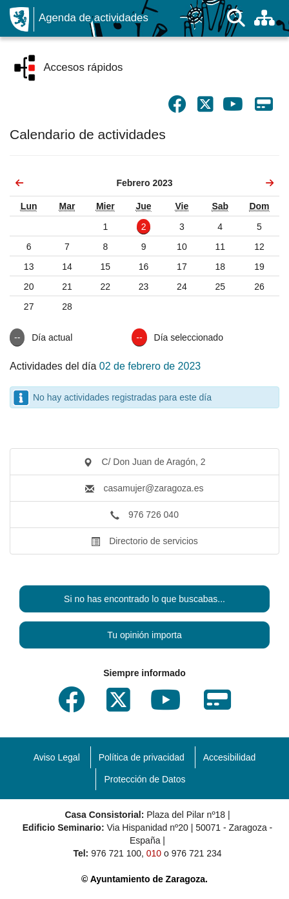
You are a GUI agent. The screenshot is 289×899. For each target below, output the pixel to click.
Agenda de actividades (93, 18)
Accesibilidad (229, 757)
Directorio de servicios (144, 541)
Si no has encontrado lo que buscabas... (144, 599)
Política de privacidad (141, 757)
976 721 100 (116, 853)
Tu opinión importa (144, 635)
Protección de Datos (144, 779)
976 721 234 (197, 853)
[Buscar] (236, 18)
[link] (19, 182)
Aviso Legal (57, 757)
